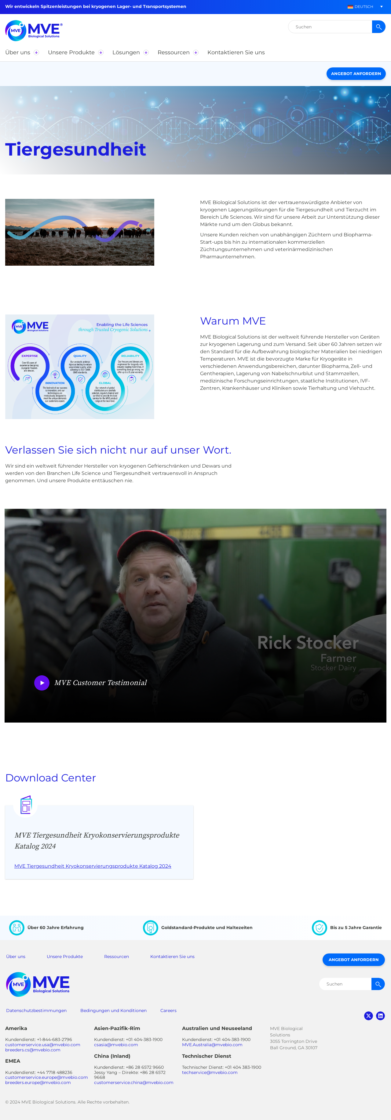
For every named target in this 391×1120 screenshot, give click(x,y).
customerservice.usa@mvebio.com (42, 1044)
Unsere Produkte (65, 956)
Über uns (15, 956)
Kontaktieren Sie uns (172, 956)
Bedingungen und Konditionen (113, 1010)
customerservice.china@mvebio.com (134, 1082)
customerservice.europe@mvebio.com (46, 1077)
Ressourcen (116, 956)
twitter (368, 1015)
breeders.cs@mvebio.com (32, 1050)
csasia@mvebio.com (116, 1044)
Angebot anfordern (356, 73)
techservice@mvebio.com (210, 1072)
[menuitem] (360, 7)
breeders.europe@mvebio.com (38, 1082)
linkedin (380, 1015)
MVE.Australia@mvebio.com (212, 1044)
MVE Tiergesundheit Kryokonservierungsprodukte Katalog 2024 (92, 866)
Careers (168, 1010)
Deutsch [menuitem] (364, 6)
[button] (22, 52)
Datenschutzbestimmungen (36, 1010)
